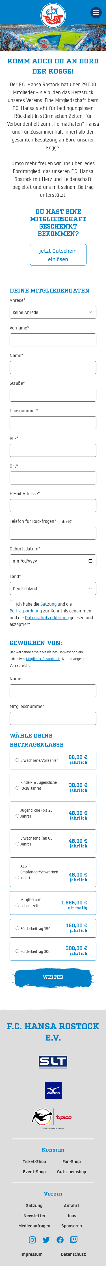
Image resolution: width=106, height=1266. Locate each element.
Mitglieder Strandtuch (43, 658)
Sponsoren (71, 1226)
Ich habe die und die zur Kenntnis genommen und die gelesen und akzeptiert (51, 614)
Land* (15, 576)
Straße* (17, 383)
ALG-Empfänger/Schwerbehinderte (39, 872)
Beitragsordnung (26, 611)
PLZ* (14, 438)
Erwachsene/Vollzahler (39, 760)
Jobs (71, 1215)
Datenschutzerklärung (47, 617)
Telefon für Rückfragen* (41, 521)
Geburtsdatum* (25, 549)
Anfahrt (71, 1205)
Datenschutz (73, 1254)
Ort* (14, 466)
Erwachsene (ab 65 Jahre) (36, 841)
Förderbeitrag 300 (35, 951)
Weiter (53, 977)
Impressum (31, 1254)
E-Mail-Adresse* (25, 493)
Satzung (48, 604)
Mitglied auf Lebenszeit (30, 902)
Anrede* (17, 300)
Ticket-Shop (34, 1161)
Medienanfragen (34, 1226)
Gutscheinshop (71, 1171)
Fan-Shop (71, 1161)
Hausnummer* (24, 410)
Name (15, 678)
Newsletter (34, 1215)
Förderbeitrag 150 (35, 928)
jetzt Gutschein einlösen (58, 255)
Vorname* (19, 328)
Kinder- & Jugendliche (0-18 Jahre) (38, 785)
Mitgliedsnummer (27, 706)
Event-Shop (34, 1171)
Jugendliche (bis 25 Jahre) (36, 813)
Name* (16, 355)
